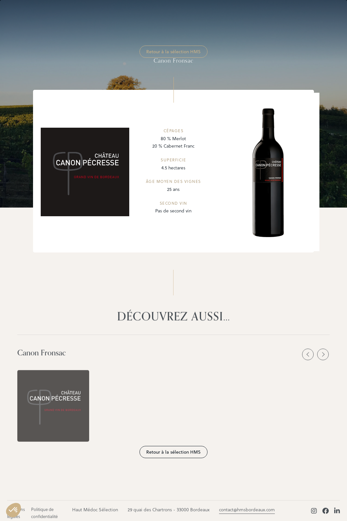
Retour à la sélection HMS (173, 51)
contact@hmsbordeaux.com (247, 512)
